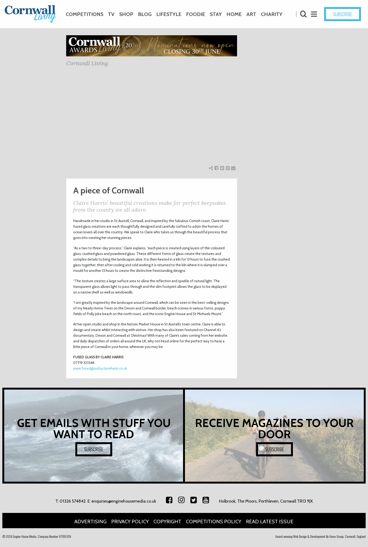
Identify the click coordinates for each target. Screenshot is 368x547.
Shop (126, 14)
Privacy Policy (130, 521)
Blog (145, 14)
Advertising (90, 521)
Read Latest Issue (270, 521)
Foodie (195, 14)
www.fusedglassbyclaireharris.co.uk (100, 368)
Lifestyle (168, 14)
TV (111, 14)
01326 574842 (73, 501)
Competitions (84, 14)
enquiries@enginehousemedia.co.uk (124, 501)
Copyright (167, 521)
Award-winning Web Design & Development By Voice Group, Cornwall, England (320, 536)
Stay (216, 14)
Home (234, 14)
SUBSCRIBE (342, 14)
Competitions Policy (213, 521)
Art (251, 14)
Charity (271, 14)
